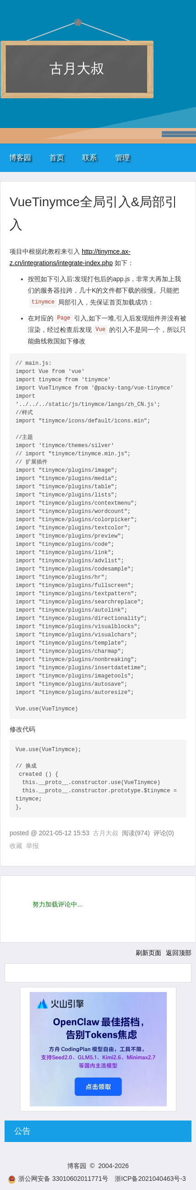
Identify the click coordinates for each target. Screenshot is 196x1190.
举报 (32, 845)
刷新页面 (148, 952)
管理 (122, 157)
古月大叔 (76, 68)
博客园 (20, 157)
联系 (89, 157)
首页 (56, 157)
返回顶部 (178, 952)
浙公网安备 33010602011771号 (58, 1178)
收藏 (16, 845)
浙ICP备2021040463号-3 (150, 1178)
